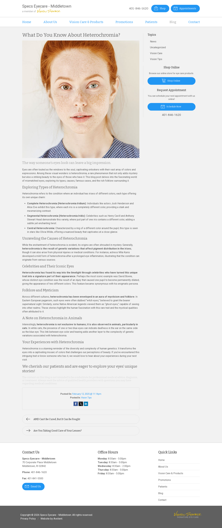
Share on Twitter (81, 404)
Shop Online (171, 80)
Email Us (33, 486)
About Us (50, 22)
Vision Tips (86, 397)
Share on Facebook (76, 404)
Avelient (57, 518)
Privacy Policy (28, 518)
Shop (160, 8)
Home (26, 22)
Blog (173, 22)
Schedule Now (171, 106)
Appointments (184, 8)
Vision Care (156, 53)
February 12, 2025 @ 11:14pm (86, 394)
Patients (151, 22)
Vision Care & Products (86, 22)
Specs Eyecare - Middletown (55, 514)
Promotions (124, 22)
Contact (194, 22)
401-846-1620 (138, 8)
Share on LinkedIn (86, 404)
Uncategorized (158, 47)
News (153, 41)
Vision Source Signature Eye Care (188, 514)
